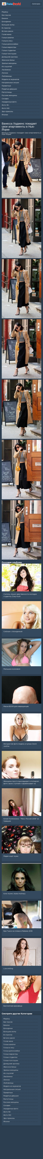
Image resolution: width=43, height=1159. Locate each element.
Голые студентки (10, 1057)
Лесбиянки (7, 1076)
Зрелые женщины (10, 1070)
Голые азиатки (9, 1044)
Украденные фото (10, 1108)
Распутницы (8, 1099)
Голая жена (8, 1041)
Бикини (6, 1025)
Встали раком (9, 1038)
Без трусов (7, 1022)
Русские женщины (11, 1102)
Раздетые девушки (11, 1096)
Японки (6, 1121)
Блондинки (8, 1028)
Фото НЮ (7, 1115)
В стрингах (7, 1035)
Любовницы (8, 1083)
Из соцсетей (8, 1073)
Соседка (6, 1105)
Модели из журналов (12, 1086)
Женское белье (9, 1067)
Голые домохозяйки (11, 1051)
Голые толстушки (10, 1060)
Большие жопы (9, 1031)
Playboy (6, 1019)
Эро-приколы (9, 1118)
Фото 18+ (7, 1112)
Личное (6, 1080)
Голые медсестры (10, 1054)
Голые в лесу (8, 1047)
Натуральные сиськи (12, 1089)
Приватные (8, 1092)
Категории (36, 4)
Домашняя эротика (11, 1064)
